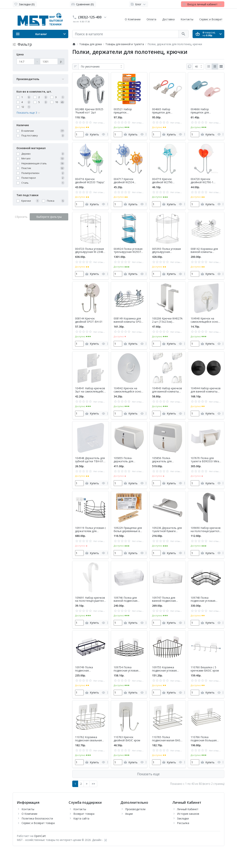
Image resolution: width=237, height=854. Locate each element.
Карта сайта (81, 818)
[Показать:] (198, 66)
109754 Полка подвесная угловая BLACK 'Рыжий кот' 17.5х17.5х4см (126, 669)
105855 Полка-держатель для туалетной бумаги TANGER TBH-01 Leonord (125, 460)
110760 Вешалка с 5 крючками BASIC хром (205, 669)
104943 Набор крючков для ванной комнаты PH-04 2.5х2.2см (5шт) (167, 390)
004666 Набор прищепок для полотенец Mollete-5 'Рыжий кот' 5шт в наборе (204, 111)
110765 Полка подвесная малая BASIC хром (167, 739)
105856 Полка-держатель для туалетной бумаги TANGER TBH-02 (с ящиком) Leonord (164, 460)
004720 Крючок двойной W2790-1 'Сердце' (202, 181)
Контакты (187, 19)
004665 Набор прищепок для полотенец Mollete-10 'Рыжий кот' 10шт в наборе (166, 111)
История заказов (188, 813)
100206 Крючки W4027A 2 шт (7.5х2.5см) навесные (167, 320)
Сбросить (21, 217)
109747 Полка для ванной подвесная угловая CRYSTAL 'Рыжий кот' (164, 599)
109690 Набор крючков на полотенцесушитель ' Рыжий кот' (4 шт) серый (206, 529)
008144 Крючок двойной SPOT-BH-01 (89, 320)
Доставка (168, 19)
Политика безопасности (37, 818)
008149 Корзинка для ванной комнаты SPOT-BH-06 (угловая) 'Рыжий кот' (129, 320)
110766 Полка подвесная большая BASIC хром (204, 739)
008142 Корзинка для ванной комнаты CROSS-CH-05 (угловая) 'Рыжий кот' (205, 250)
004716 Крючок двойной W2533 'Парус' (90, 181)
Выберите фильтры (49, 217)
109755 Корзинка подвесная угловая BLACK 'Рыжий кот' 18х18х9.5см (164, 669)
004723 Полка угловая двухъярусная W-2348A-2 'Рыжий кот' (90, 250)
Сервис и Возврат (210, 19)
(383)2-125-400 (90, 17)
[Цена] (25, 61)
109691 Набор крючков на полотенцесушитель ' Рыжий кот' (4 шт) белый (90, 599)
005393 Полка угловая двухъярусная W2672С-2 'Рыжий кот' (166, 250)
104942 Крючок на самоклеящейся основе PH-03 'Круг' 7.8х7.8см (129, 390)
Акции (129, 813)
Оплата (151, 19)
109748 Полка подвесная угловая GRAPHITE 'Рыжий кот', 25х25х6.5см (205, 599)
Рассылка (183, 823)
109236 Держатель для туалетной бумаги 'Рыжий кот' (167, 529)
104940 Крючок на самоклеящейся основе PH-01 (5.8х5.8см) (206, 320)
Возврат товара (83, 813)
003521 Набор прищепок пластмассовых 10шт (127, 111)
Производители (135, 809)
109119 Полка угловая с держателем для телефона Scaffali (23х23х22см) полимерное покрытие (90, 529)
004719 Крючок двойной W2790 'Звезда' (162, 181)
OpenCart (40, 836)
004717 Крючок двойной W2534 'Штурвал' (124, 181)
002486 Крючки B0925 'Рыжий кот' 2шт (89, 111)
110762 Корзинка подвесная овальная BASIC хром (88, 739)
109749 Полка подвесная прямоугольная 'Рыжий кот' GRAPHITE (90, 669)
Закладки (183, 818)
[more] (108, 134)
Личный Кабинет (187, 809)
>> (93, 784)
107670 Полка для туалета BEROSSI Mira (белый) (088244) (205, 460)
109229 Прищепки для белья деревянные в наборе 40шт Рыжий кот (128, 529)
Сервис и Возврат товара (38, 823)
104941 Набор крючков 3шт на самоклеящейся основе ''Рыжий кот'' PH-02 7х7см (90, 390)
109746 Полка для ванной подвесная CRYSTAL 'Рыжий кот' (127, 599)
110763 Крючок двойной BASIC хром (127, 739)
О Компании (133, 19)
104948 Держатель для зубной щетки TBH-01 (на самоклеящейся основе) (90, 460)
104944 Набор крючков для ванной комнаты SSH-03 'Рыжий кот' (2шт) (206, 390)
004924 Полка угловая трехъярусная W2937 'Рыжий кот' (128, 250)
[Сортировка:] (101, 66)
